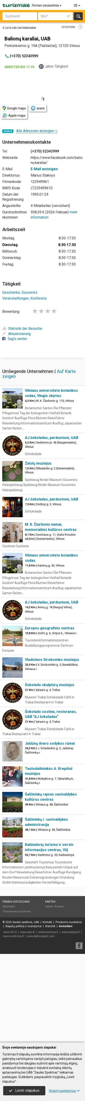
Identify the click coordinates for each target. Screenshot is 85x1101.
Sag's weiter (14, 339)
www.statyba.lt (71, 932)
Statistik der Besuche (22, 328)
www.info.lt (10, 932)
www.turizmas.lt (48, 932)
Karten (50, 901)
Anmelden (65, 926)
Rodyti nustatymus (64, 1091)
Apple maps (14, 115)
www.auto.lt (27, 932)
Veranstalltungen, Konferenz (24, 298)
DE (77, 5)
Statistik (50, 926)
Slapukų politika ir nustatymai (23, 926)
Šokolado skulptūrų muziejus (49, 685)
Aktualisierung (16, 334)
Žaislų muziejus (38, 463)
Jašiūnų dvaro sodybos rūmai (50, 743)
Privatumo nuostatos (69, 922)
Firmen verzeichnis (47, 5)
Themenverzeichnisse (16, 911)
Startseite (8, 906)
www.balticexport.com (41, 936)
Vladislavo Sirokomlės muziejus (52, 660)
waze (37, 108)
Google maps (14, 108)
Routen (59, 906)
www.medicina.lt (13, 936)
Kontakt (47, 922)
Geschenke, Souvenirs (19, 292)
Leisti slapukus (24, 1090)
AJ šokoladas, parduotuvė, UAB (51, 438)
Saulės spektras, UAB (25, 922)
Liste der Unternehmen (19, 28)
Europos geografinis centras (49, 628)
